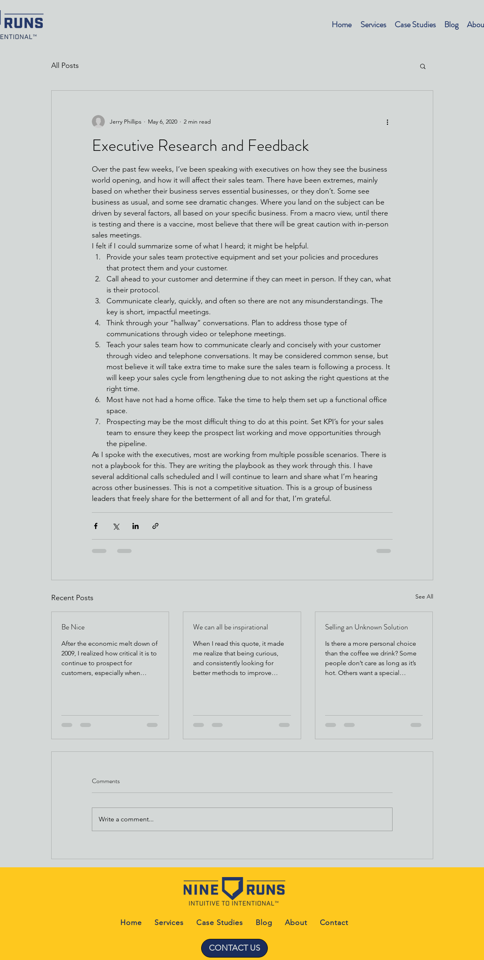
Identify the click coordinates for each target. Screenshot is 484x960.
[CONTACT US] (234, 948)
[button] (423, 66)
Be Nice (73, 627)
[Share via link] (155, 526)
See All (424, 596)
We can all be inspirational (230, 627)
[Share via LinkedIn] (135, 526)
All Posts (65, 65)
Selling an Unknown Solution (366, 627)
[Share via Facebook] (96, 526)
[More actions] (388, 121)
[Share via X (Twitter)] (115, 526)
